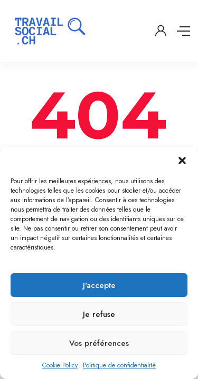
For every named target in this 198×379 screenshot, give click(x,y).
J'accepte (99, 285)
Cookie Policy (60, 365)
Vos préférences (99, 343)
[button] (182, 160)
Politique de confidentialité (119, 365)
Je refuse (99, 314)
